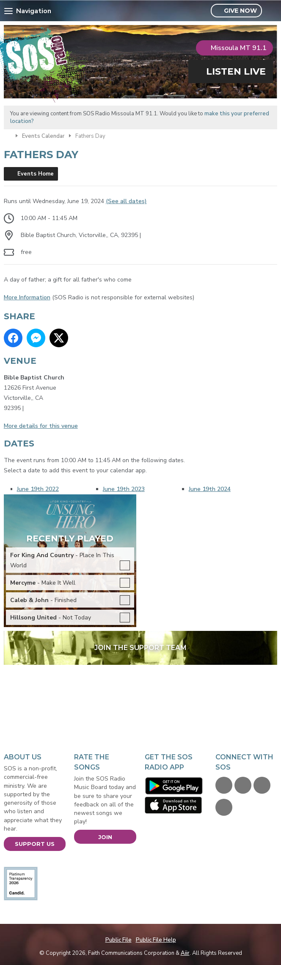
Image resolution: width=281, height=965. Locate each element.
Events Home (35, 174)
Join (105, 837)
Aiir (185, 953)
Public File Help (156, 940)
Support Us (35, 843)
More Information (27, 297)
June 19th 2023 (124, 489)
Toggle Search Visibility (272, 11)
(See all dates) (126, 201)
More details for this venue (41, 426)
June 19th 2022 (38, 489)
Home (7, 135)
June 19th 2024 (210, 489)
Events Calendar (43, 136)
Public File (118, 940)
